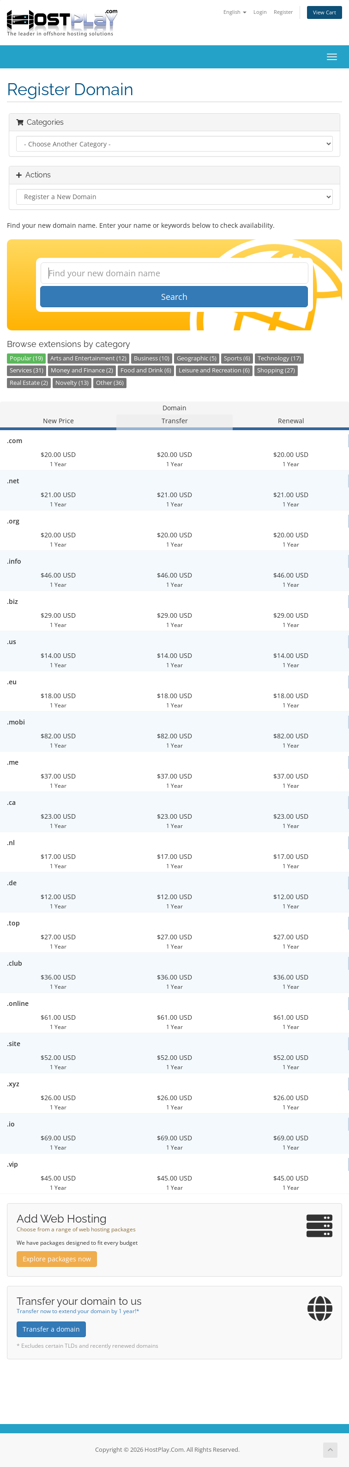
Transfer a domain (51, 1329)
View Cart (324, 12)
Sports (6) (237, 358)
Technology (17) (279, 358)
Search (174, 296)
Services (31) (26, 370)
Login (260, 11)
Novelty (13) (72, 383)
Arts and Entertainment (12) (88, 358)
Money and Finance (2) (82, 370)
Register (283, 11)
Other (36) (110, 383)
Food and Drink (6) (145, 370)
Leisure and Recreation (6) (214, 370)
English (235, 11)
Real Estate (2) (29, 383)
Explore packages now (57, 1258)
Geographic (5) (197, 358)
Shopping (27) (276, 370)
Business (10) (151, 358)
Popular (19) (26, 358)
